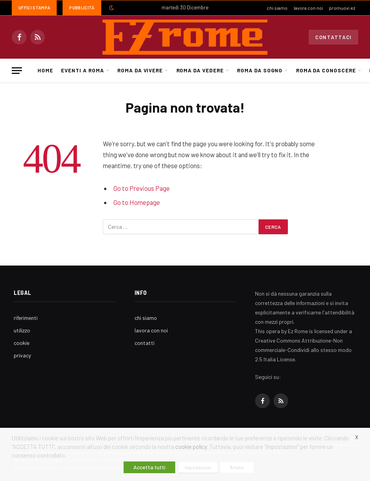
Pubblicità (81, 7)
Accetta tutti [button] (149, 467)
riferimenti (26, 317)
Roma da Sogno (259, 70)
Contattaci (333, 37)
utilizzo (22, 330)
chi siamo (277, 8)
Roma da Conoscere (326, 70)
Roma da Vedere (200, 70)
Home (45, 70)
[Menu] (17, 70)
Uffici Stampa (34, 7)
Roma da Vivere (140, 70)
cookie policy (191, 446)
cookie (21, 342)
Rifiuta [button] (237, 467)
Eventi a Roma (82, 70)
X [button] (356, 437)
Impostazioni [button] (198, 467)
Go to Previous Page (141, 188)
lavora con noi (308, 8)
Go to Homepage (136, 202)
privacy (22, 355)
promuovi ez (342, 8)
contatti (144, 342)
